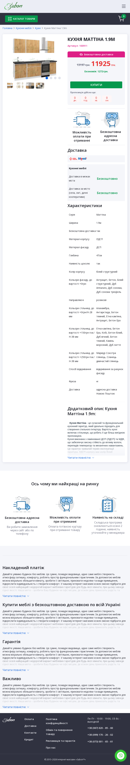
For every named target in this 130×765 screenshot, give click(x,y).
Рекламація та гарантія (60, 740)
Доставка (30, 725)
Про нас (51, 747)
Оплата (29, 719)
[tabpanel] (35, 59)
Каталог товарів (21, 19)
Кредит (29, 739)
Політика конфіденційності (57, 721)
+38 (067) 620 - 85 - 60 (100, 728)
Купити (96, 85)
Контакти (30, 732)
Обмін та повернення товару (59, 732)
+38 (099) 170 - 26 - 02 (100, 734)
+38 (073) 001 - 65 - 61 (100, 741)
